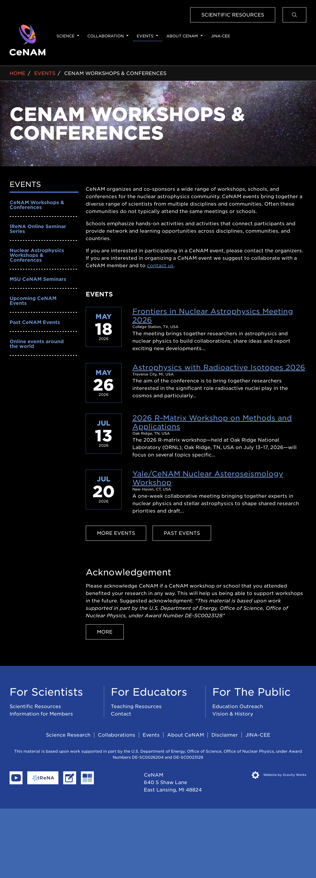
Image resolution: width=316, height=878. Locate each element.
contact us (160, 265)
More (105, 632)
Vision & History (232, 714)
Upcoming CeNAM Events (33, 300)
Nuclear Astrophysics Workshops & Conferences (37, 255)
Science (65, 36)
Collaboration (105, 36)
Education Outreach (237, 706)
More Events (116, 533)
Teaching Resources (136, 706)
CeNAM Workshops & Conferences (115, 73)
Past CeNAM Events (35, 322)
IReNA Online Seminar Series (38, 229)
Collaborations (116, 735)
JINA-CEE (220, 36)
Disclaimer (224, 735)
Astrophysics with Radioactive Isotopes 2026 (218, 367)
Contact (121, 714)
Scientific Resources (232, 15)
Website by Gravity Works (279, 775)
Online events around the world (37, 344)
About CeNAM (182, 36)
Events (145, 36)
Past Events (182, 533)
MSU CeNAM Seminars (38, 279)
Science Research (68, 735)
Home (17, 73)
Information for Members (41, 714)
